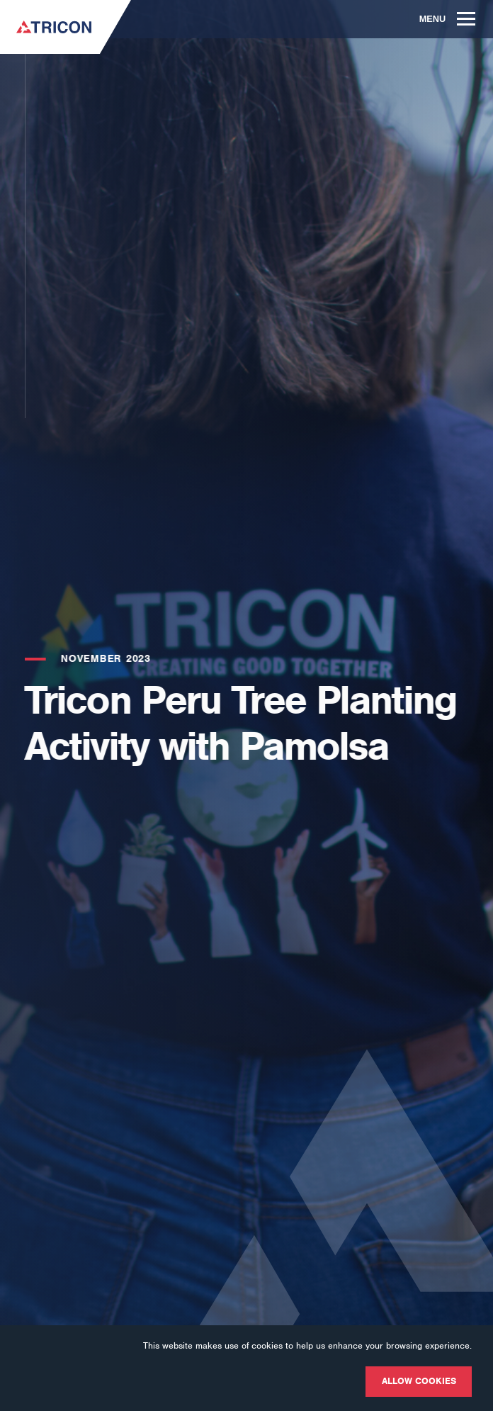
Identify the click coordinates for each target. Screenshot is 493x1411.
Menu (447, 18)
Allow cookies (419, 1381)
